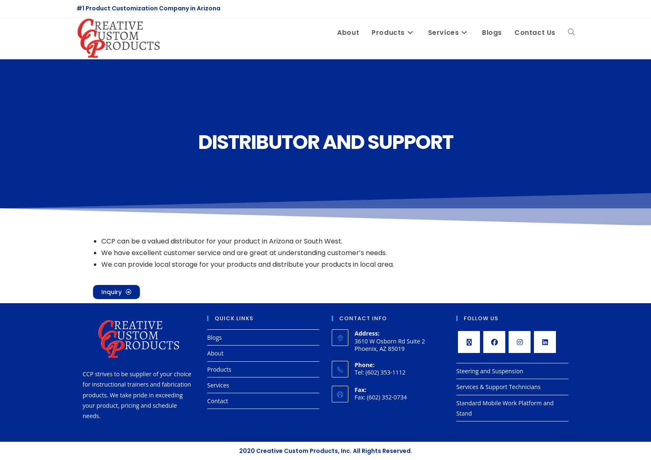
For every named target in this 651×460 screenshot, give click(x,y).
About (215, 353)
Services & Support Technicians (498, 387)
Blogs (214, 337)
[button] (116, 292)
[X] (469, 342)
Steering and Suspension (489, 371)
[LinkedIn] (545, 342)
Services (218, 385)
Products (219, 369)
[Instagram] (519, 342)
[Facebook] (494, 342)
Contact (217, 401)
